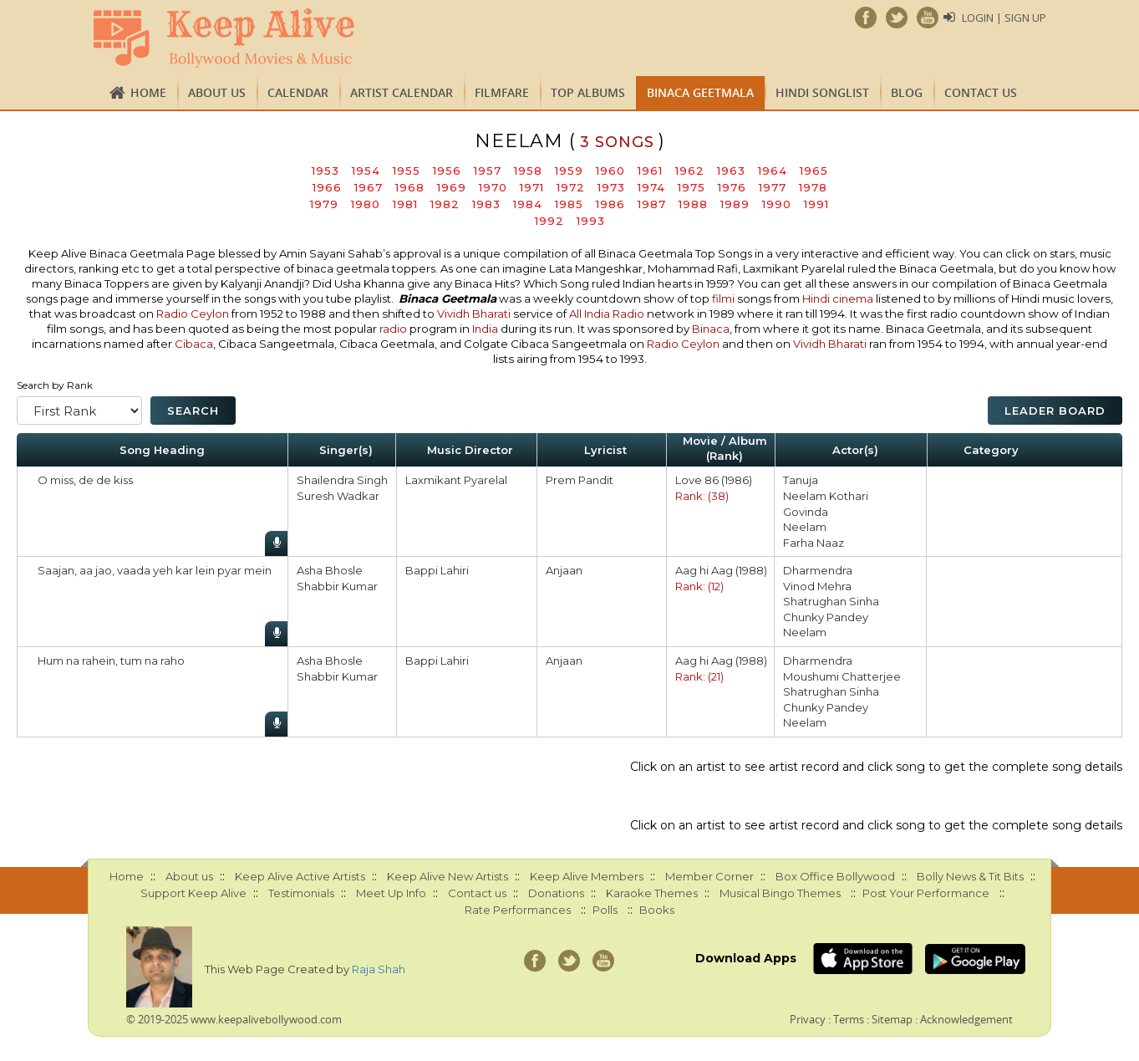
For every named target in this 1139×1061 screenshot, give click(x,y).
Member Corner (709, 876)
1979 (324, 204)
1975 (691, 187)
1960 (610, 170)
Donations (556, 893)
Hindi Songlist (822, 92)
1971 (532, 187)
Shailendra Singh (342, 480)
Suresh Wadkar (338, 495)
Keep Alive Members (586, 876)
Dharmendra (817, 570)
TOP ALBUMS (588, 92)
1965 (814, 170)
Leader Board (1055, 410)
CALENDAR (297, 92)
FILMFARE (502, 92)
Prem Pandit (579, 480)
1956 (447, 170)
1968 (410, 187)
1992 (549, 220)
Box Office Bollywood (835, 876)
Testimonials (301, 893)
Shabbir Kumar (337, 586)
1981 (405, 204)
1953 (325, 170)
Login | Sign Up (1004, 17)
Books (656, 909)
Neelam (804, 526)
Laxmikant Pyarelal (456, 480)
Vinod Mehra (817, 586)
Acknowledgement (966, 1019)
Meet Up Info (391, 893)
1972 (571, 187)
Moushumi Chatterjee (842, 676)
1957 (487, 170)
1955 (406, 170)
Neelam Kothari (825, 495)
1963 (731, 170)
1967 (368, 187)
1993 (591, 220)
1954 (366, 170)
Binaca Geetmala (700, 92)
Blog (907, 92)
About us (217, 92)
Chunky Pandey (825, 617)
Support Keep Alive (193, 893)
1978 (813, 187)
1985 (569, 204)
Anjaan (564, 570)
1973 (611, 187)
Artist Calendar (401, 92)
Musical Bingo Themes (780, 893)
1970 (493, 187)
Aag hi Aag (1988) (721, 570)
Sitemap (892, 1019)
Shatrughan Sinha (831, 601)
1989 (735, 204)
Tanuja (800, 480)
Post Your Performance (925, 893)
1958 (528, 170)
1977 (772, 187)
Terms (848, 1019)
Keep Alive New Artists (447, 876)
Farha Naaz (813, 542)
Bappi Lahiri (437, 570)
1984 (527, 204)
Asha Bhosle (330, 570)
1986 (610, 204)
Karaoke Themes (652, 893)
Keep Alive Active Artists (300, 876)
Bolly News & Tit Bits (970, 876)
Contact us (980, 92)
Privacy (808, 1019)
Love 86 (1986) (713, 480)
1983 (486, 204)
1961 (650, 170)
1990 (776, 204)
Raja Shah (378, 969)
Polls (605, 909)
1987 (652, 204)
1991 (816, 204)
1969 (451, 187)
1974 (651, 187)
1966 (327, 187)
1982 (445, 204)
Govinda (805, 511)
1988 (693, 204)
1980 (365, 204)
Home (148, 92)
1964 (772, 170)
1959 (569, 170)
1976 (732, 187)
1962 (689, 170)
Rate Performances (518, 909)
